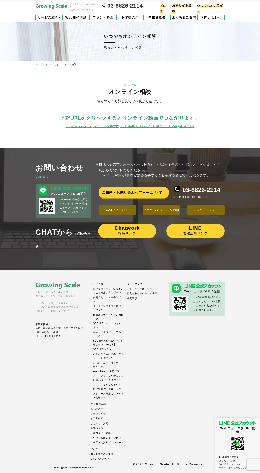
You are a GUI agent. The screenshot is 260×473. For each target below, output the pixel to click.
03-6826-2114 (201, 189)
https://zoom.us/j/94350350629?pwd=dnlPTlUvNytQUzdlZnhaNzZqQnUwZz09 (130, 126)
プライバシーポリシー (139, 288)
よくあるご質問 (184, 17)
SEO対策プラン (102, 349)
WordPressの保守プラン (107, 371)
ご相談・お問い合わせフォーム (127, 192)
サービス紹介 (49, 17)
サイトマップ (134, 284)
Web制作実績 (76, 17)
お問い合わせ (211, 17)
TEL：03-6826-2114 (48, 336)
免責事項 (132, 298)
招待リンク (127, 230)
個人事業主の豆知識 (102, 454)
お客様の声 (130, 17)
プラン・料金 (103, 17)
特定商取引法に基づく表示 (142, 293)
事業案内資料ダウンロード (108, 442)
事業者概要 (157, 17)
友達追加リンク (195, 230)
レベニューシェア (205, 210)
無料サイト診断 (117, 210)
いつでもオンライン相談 (161, 210)
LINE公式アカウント (102, 458)
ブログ (94, 449)
